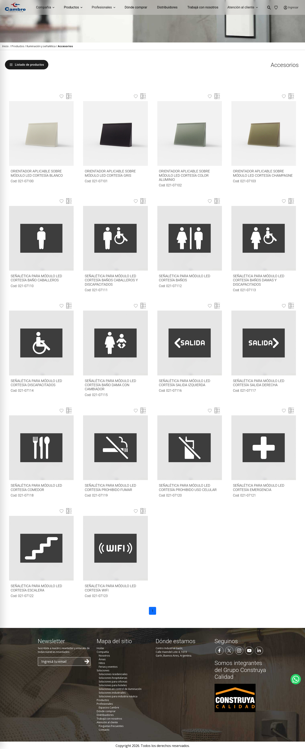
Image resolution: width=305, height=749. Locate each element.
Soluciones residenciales (113, 674)
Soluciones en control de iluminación (120, 689)
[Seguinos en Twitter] (229, 650)
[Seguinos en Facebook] (219, 650)
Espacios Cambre (109, 707)
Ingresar (293, 7)
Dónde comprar (136, 7)
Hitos (102, 663)
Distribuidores (167, 7)
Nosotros (104, 655)
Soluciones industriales (112, 692)
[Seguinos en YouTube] (249, 650)
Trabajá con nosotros (202, 7)
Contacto (104, 729)
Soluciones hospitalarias (113, 678)
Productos (18, 46)
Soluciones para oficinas (113, 681)
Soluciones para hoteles (113, 685)
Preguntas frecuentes (111, 726)
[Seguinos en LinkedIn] (259, 650)
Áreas (102, 659)
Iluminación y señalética (41, 46)
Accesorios (65, 46)
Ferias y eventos (108, 666)
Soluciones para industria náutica (118, 696)
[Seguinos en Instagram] (239, 650)
